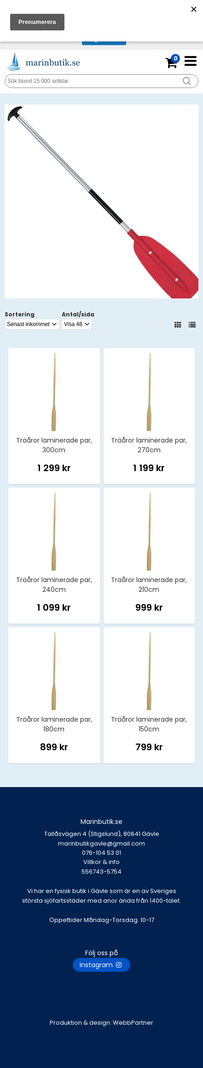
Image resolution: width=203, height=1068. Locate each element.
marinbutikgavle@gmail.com (101, 848)
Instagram (101, 964)
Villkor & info (101, 862)
